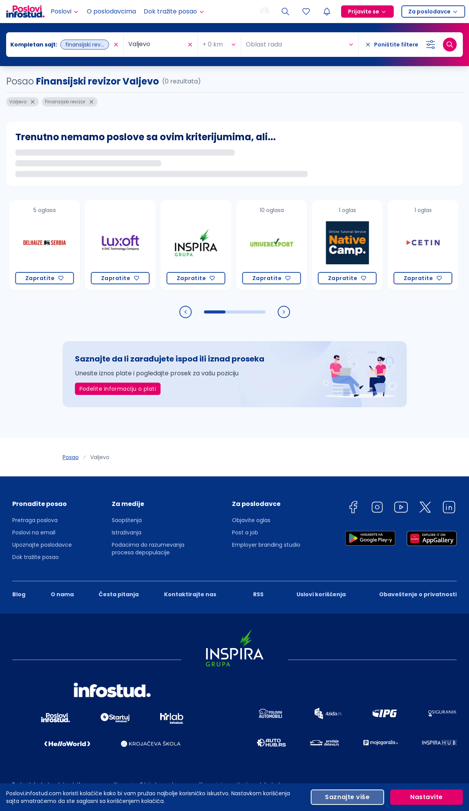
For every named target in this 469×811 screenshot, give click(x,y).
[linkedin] (449, 508)
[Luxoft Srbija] (120, 245)
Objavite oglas (251, 520)
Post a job (245, 532)
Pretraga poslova (35, 520)
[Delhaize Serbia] (44, 245)
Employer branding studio (266, 545)
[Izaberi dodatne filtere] (430, 44)
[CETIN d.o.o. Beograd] (423, 245)
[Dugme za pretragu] (450, 44)
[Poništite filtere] (391, 44)
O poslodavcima (111, 11)
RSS (258, 594)
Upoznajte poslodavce (42, 545)
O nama (62, 594)
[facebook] (353, 508)
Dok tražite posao (35, 557)
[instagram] (377, 508)
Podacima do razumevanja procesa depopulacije (148, 548)
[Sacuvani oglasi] (306, 11)
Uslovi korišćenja (321, 594)
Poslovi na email (33, 532)
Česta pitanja (119, 594)
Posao (71, 457)
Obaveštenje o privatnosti (418, 594)
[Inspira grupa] (196, 245)
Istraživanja (126, 532)
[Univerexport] (271, 245)
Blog (18, 594)
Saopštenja (127, 520)
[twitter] (425, 508)
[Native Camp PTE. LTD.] (347, 245)
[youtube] (401, 508)
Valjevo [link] (99, 457)
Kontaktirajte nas (190, 594)
